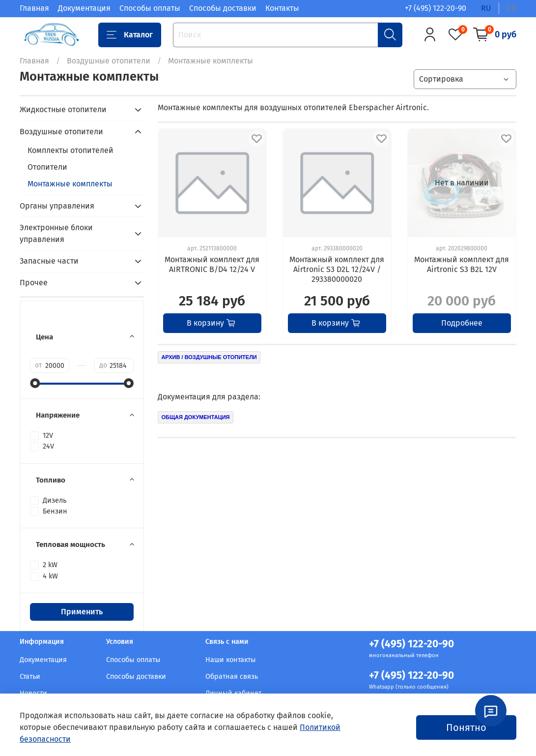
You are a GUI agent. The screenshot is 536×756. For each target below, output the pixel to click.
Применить (82, 611)
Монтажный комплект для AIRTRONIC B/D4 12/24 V (212, 264)
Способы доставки (222, 8)
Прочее (34, 282)
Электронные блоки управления (56, 233)
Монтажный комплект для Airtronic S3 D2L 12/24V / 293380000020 (336, 269)
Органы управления (57, 206)
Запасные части (49, 261)
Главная (34, 8)
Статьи (30, 676)
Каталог (130, 35)
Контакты (282, 8)
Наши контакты (230, 660)
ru (486, 8)
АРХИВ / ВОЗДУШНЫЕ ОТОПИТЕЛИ (208, 357)
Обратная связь (231, 676)
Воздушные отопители (108, 60)
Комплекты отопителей (70, 150)
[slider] (35, 383)
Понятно (466, 727)
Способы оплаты (149, 8)
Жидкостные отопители (63, 109)
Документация (84, 8)
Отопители (47, 167)
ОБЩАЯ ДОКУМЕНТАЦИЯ (195, 417)
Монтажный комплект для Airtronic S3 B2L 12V (461, 264)
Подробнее (461, 323)
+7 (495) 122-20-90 (435, 8)
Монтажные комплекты (70, 183)
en (511, 8)
